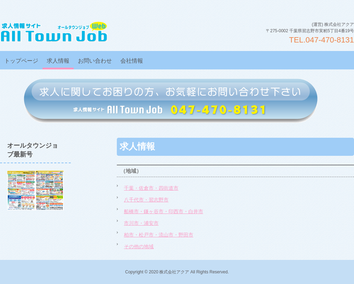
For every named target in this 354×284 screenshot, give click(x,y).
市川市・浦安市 (141, 223)
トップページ (21, 61)
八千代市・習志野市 (146, 200)
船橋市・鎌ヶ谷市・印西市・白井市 (163, 211)
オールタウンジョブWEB (54, 31)
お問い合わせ (95, 61)
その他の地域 (139, 246)
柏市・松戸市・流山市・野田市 (158, 235)
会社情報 (131, 61)
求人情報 (58, 61)
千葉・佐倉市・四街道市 (151, 188)
